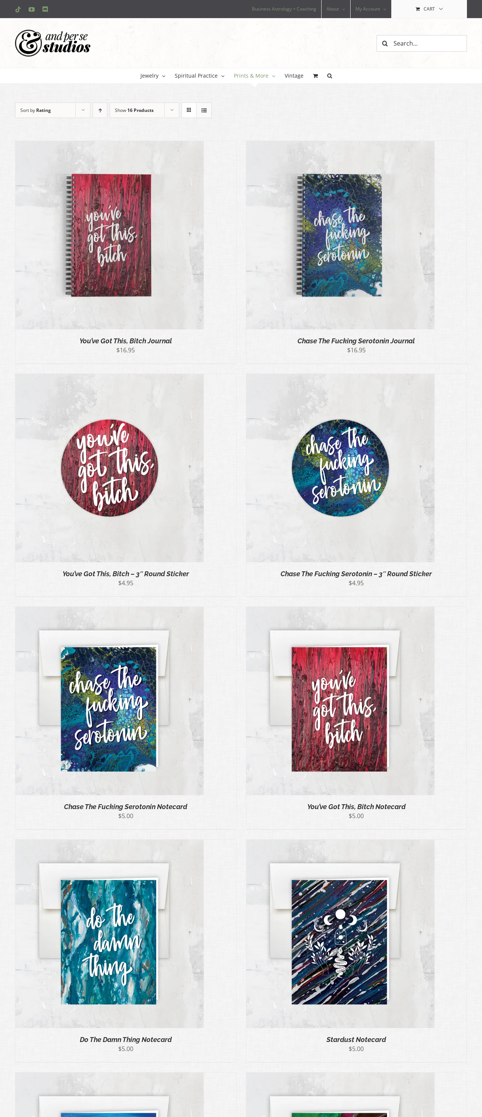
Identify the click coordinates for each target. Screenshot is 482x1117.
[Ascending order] (100, 110)
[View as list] (204, 110)
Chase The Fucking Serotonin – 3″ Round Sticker (356, 574)
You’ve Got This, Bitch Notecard (356, 807)
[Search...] (422, 43)
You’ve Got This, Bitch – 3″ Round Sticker (126, 574)
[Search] (385, 43)
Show (134, 110)
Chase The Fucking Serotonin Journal (356, 341)
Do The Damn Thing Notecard (126, 1040)
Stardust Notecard (356, 1040)
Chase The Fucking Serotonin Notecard (125, 807)
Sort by (35, 110)
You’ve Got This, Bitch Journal (125, 341)
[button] (329, 75)
